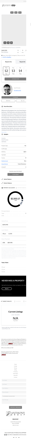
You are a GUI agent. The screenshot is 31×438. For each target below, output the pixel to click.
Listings (15, 356)
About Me (15, 365)
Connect (15, 367)
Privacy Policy (7, 436)
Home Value (15, 363)
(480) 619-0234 (16, 415)
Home (15, 354)
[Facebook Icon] (13, 428)
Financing (15, 361)
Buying (15, 358)
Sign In (26, 1)
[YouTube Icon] (18, 428)
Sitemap (24, 436)
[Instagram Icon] (15, 428)
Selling (15, 360)
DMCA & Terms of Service (16, 436)
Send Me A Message (15, 397)
